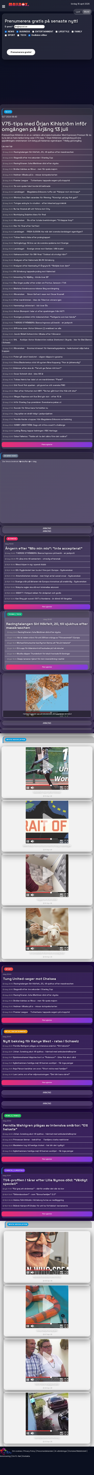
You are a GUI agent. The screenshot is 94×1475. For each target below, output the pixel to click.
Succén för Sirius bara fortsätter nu (31, 408)
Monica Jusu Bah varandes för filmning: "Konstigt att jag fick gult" (46, 197)
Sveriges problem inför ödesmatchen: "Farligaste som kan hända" (45, 317)
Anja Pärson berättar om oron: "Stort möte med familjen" (40, 1068)
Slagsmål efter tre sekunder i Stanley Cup (33, 157)
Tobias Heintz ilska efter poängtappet (32, 237)
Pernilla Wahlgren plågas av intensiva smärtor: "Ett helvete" (41, 1046)
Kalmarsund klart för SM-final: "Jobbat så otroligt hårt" (40, 254)
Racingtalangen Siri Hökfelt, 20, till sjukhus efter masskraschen (44, 152)
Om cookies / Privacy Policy (23, 1451)
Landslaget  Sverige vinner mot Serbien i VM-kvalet (39, 248)
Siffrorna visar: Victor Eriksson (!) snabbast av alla (37, 328)
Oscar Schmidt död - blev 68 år (28, 374)
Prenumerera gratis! (21, 52)
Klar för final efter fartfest (26, 226)
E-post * (9, 26)
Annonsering (5, 1456)
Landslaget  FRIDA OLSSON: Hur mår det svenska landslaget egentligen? (48, 231)
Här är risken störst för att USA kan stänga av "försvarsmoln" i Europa (48, 637)
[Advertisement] (47, 83)
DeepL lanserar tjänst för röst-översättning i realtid (40, 659)
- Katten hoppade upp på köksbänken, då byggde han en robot (47, 714)
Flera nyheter (47, 444)
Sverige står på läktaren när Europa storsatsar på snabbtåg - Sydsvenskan (50, 581)
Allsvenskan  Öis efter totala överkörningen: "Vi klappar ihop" (43, 220)
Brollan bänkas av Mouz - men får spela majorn (35, 169)
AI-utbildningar (61, 1451)
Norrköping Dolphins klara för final (30, 214)
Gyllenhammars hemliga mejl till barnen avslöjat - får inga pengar (43, 1063)
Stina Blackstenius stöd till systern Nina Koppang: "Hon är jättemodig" (47, 362)
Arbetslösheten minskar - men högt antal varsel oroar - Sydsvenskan (48, 576)
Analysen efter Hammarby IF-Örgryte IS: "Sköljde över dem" (42, 265)
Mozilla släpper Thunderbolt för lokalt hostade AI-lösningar (43, 653)
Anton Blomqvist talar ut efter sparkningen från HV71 (39, 311)
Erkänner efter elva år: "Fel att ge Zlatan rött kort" (37, 368)
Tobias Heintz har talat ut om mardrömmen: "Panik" (38, 379)
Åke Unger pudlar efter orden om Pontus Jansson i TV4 (40, 283)
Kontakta (26, 1456)
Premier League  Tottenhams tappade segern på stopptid (42, 180)
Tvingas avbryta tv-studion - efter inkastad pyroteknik (40, 203)
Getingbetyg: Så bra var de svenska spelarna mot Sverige (41, 243)
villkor (44, 35)
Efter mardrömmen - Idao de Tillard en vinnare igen (37, 300)
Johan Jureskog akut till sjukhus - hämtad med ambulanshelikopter (44, 1051)
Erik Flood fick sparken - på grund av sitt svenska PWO (39, 385)
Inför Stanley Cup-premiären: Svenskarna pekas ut (37, 402)
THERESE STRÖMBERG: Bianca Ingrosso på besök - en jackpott (43, 322)
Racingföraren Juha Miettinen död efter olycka (36, 163)
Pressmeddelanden (45, 1451)
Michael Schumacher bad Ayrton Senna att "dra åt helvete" (44, 643)
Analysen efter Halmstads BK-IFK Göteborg (34, 260)
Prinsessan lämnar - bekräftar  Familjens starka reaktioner (41, 1139)
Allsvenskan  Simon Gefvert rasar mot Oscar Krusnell (39, 294)
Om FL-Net (16, 1456)
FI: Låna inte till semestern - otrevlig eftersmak (38, 558)
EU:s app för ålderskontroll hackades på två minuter (40, 648)
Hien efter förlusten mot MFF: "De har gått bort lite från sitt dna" (45, 391)
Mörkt (86, 12)
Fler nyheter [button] (47, 607)
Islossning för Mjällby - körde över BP (31, 277)
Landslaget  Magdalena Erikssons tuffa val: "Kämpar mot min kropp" (47, 192)
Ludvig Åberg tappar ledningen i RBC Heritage (35, 430)
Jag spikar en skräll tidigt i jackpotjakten (33, 413)
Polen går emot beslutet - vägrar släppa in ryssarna (38, 356)
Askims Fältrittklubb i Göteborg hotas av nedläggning (38, 1200)
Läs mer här (7, 146)
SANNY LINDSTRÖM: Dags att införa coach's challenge (39, 425)
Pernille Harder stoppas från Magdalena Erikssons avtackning (43, 419)
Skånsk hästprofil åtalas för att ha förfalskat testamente (40, 1205)
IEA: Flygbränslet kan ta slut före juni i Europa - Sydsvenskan (44, 570)
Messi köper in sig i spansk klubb (31, 564)
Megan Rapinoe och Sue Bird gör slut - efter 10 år (37, 396)
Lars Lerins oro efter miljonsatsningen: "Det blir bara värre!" (41, 1074)
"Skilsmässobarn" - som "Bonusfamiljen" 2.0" (34, 1194)
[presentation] (21, 41)
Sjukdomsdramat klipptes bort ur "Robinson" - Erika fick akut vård (44, 1057)
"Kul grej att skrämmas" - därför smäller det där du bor (38, 1188)
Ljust (78, 12)
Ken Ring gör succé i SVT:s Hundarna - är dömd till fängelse (44, 598)
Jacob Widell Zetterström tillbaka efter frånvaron (37, 334)
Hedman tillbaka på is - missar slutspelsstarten (35, 174)
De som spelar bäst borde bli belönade (32, 186)
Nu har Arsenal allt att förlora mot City (32, 209)
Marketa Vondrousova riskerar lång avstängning (36, 288)
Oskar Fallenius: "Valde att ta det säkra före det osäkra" (40, 436)
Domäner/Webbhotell (77, 1451)
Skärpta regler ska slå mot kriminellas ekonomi (37, 587)
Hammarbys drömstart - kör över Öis (31, 305)
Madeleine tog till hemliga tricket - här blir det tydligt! (38, 1145)
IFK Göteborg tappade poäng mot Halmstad (34, 271)
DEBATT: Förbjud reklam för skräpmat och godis (38, 593)
